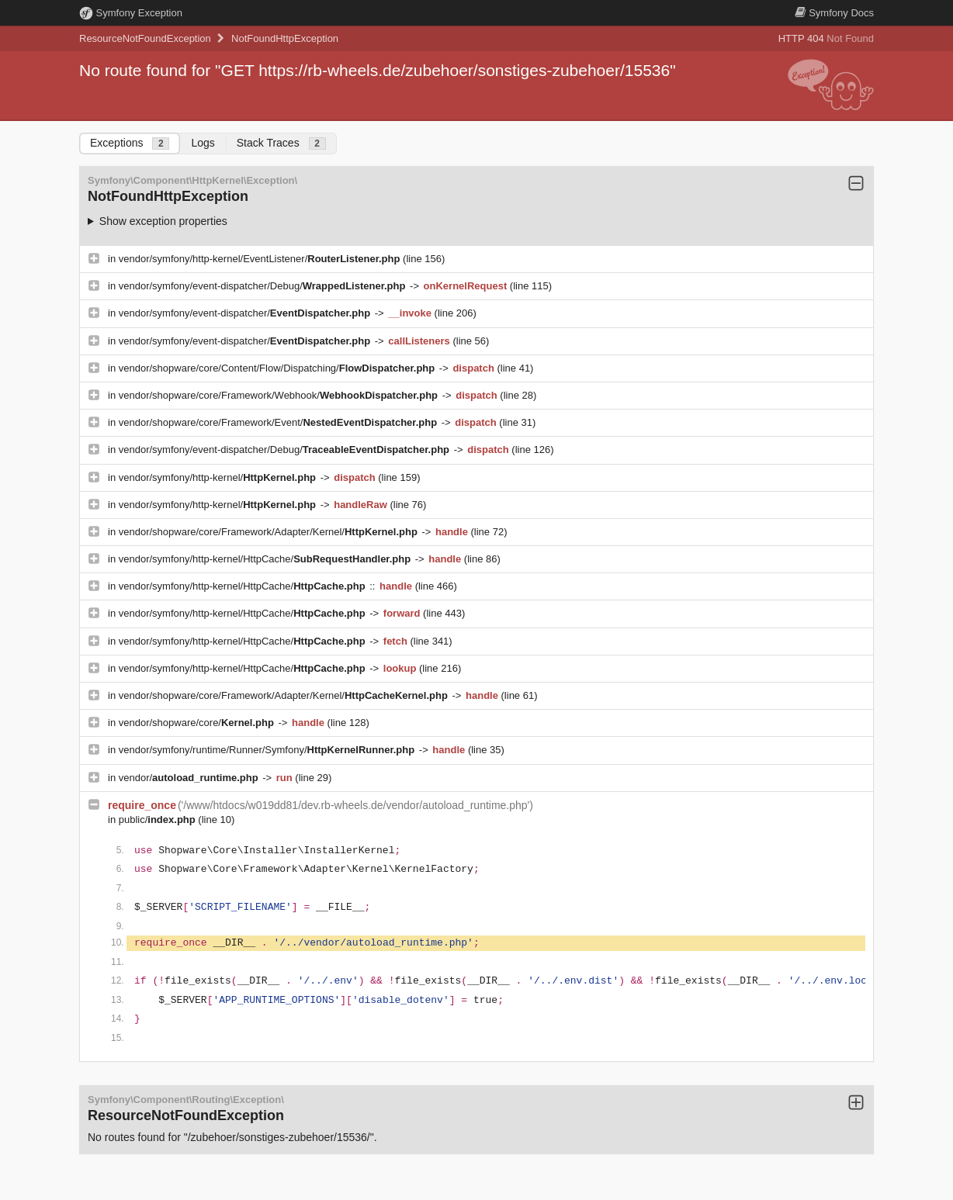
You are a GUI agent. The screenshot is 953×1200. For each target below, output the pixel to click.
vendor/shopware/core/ (198, 722)
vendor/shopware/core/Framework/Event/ (279, 422)
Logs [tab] (202, 143)
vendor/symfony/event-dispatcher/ (246, 313)
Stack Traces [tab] (281, 143)
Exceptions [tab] (129, 143)
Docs (834, 13)
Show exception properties (163, 221)
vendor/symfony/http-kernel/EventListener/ (261, 259)
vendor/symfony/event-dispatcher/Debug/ (263, 286)
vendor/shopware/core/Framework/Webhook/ (280, 395)
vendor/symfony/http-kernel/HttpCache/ (266, 559)
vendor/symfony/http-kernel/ (219, 477)
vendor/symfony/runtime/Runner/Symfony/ (268, 750)
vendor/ (190, 777)
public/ (159, 819)
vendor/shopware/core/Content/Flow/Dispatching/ (278, 368)
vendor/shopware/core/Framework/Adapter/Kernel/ (270, 532)
